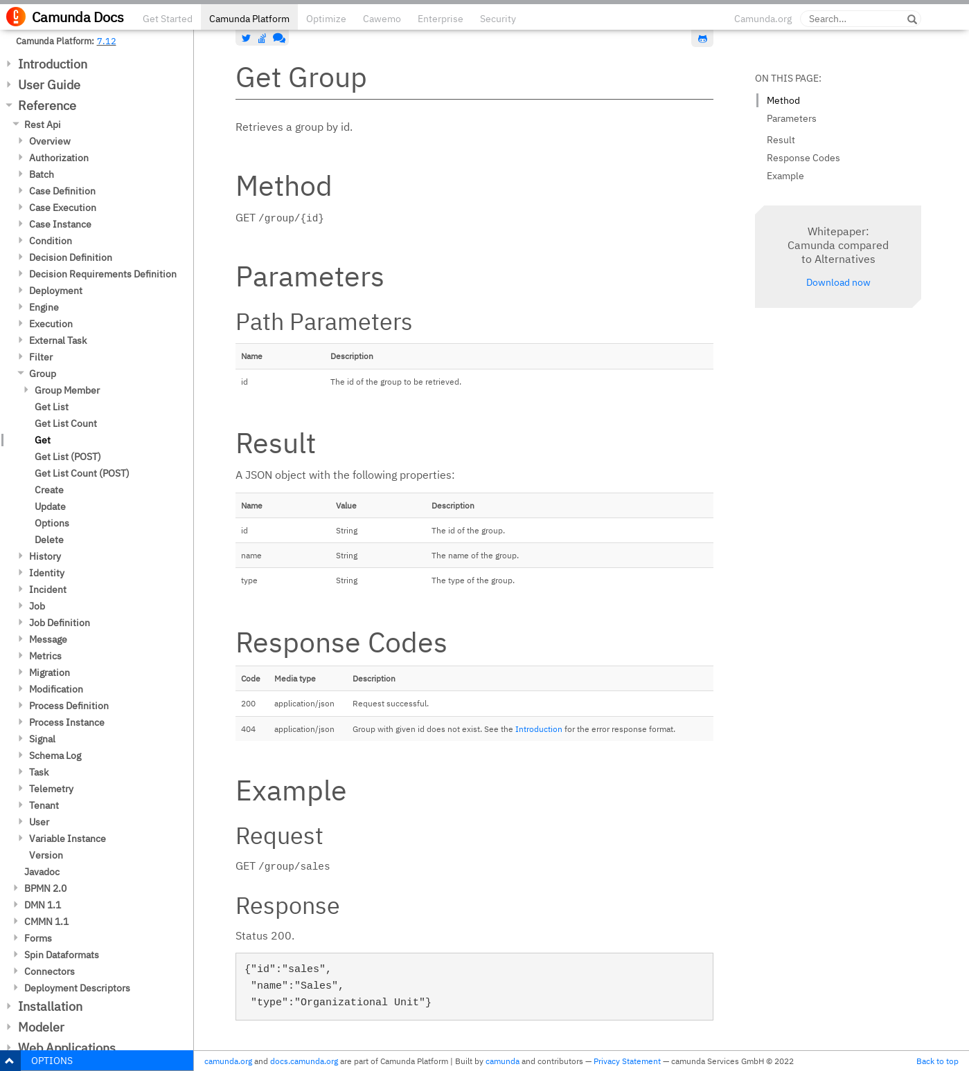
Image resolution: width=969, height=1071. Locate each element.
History (45, 556)
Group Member (67, 390)
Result (781, 140)
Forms (38, 938)
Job (37, 606)
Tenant (44, 805)
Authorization (59, 158)
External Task (58, 340)
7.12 (106, 41)
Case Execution (62, 207)
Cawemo (382, 18)
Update (50, 506)
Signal (42, 739)
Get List (52, 407)
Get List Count (66, 423)
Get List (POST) (68, 456)
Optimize (326, 18)
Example (785, 176)
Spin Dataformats (61, 955)
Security (498, 18)
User (39, 822)
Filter (41, 357)
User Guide (49, 85)
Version (46, 855)
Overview (50, 141)
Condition (50, 241)
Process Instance (67, 722)
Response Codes (803, 158)
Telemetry (51, 788)
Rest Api (42, 124)
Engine (44, 307)
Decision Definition (70, 257)
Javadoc (42, 872)
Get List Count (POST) (82, 473)
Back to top (937, 1061)
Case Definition (62, 191)
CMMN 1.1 (46, 921)
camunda (502, 1061)
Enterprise (440, 18)
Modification (56, 689)
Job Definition (59, 622)
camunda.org (228, 1061)
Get (43, 440)
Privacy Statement (627, 1061)
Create (49, 490)
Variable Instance (67, 838)
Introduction (52, 64)
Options (52, 523)
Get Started (168, 18)
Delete (49, 539)
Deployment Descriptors (77, 988)
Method (783, 100)
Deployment (55, 290)
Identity (46, 573)
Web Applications (67, 1048)
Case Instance (60, 224)
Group (42, 373)
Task (38, 772)
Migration (49, 672)
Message (48, 639)
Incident (47, 589)
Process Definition (69, 705)
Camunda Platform (249, 18)
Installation (50, 1006)
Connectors (49, 971)
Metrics (45, 656)
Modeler (41, 1027)
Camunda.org (763, 18)
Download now (838, 282)
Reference (47, 105)
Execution (51, 324)
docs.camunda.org (304, 1061)
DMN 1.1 (42, 905)
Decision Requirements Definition (103, 274)
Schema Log (55, 755)
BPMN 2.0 (45, 888)
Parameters (792, 118)
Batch (41, 174)
